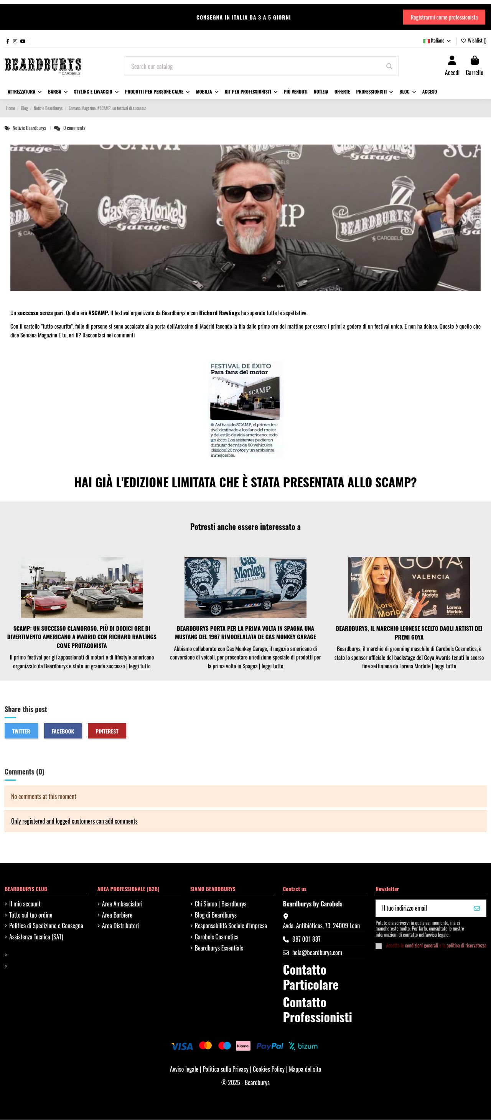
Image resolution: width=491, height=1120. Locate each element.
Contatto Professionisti (317, 1009)
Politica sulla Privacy (226, 1069)
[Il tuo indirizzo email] (422, 908)
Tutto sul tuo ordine (30, 915)
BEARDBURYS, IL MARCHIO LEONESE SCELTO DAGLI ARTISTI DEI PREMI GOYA (409, 632)
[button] (96, 92)
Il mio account (25, 904)
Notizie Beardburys (30, 128)
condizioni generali (421, 945)
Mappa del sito (305, 1069)
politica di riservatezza (466, 945)
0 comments (74, 128)
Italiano (437, 41)
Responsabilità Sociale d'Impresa (231, 926)
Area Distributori (120, 926)
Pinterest (107, 731)
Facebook (63, 731)
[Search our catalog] (389, 67)
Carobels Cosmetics (217, 937)
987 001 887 (306, 939)
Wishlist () (473, 41)
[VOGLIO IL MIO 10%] (477, 908)
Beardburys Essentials (219, 948)
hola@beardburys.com (317, 953)
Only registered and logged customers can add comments (74, 821)
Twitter (21, 731)
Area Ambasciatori (122, 904)
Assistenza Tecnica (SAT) (36, 937)
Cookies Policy (269, 1069)
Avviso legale (184, 1069)
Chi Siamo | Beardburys (221, 904)
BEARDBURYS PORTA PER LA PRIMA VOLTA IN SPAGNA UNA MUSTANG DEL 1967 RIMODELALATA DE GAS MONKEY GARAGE (245, 632)
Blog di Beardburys (216, 915)
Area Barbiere (117, 915)
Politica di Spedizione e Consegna (46, 926)
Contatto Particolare (310, 977)
